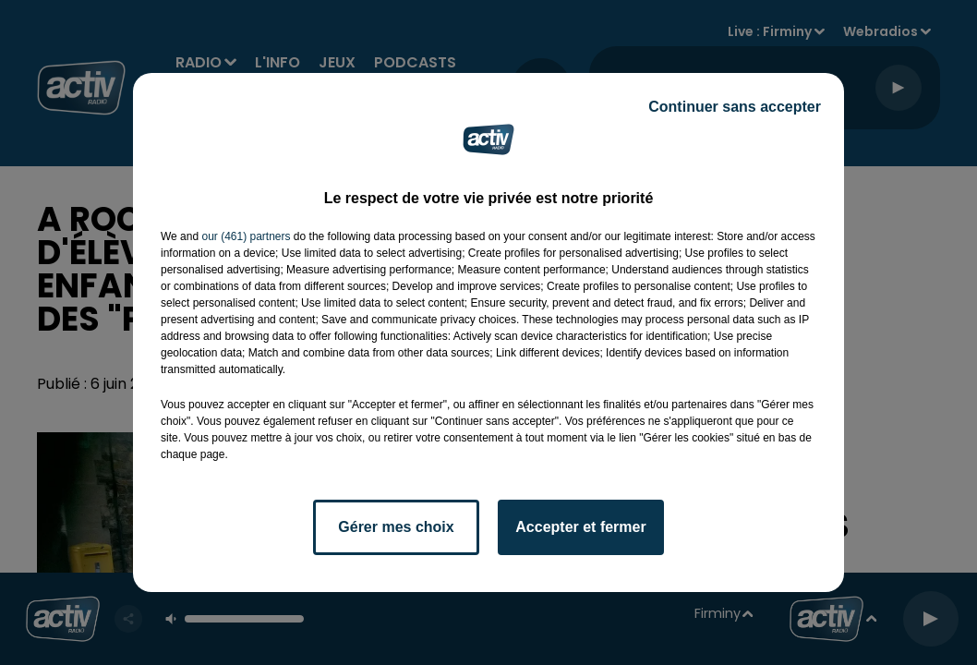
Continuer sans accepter (734, 107)
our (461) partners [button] (245, 236)
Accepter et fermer (580, 527)
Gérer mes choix (395, 527)
